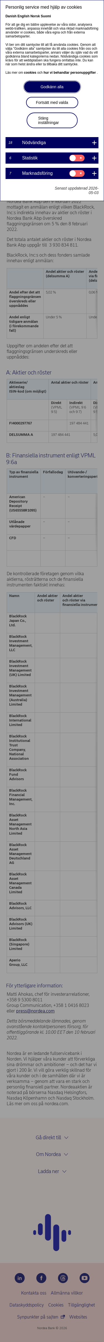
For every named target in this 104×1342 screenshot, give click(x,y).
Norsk (35, 16)
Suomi (46, 16)
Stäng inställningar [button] (48, 120)
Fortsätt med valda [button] (52, 102)
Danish (11, 16)
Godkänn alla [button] (52, 87)
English (23, 16)
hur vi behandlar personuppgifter (70, 73)
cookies (30, 73)
